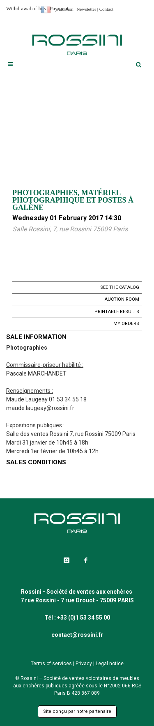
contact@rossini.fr (77, 635)
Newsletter (86, 9)
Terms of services (51, 663)
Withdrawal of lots (26, 8)
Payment (59, 8)
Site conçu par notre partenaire (77, 711)
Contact (106, 9)
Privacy (84, 663)
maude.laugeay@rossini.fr (40, 408)
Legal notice (110, 663)
